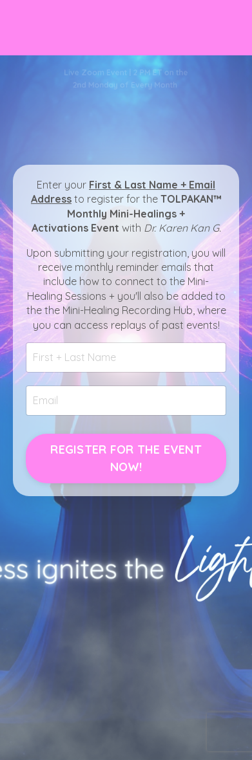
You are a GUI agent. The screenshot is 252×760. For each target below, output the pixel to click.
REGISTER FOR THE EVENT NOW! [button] (126, 458)
